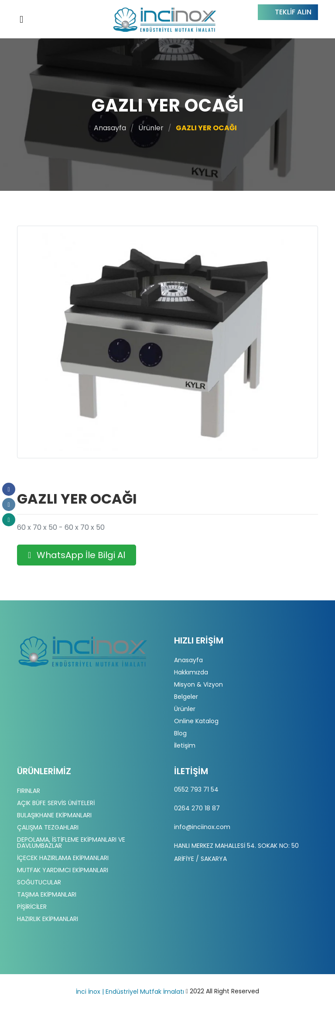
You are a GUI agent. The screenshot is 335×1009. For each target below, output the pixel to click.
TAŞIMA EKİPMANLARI (46, 894)
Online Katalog (196, 721)
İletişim (184, 745)
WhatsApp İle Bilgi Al (76, 555)
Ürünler (151, 128)
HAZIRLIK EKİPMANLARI (47, 919)
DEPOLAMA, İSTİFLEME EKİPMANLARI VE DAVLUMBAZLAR (71, 842)
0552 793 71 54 (196, 789)
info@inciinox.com (202, 827)
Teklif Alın (293, 12)
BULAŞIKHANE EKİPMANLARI (54, 815)
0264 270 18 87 (197, 808)
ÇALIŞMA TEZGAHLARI (48, 827)
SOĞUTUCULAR (39, 882)
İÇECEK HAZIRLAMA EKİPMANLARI (63, 858)
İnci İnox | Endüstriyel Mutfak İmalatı (130, 991)
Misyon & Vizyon (198, 684)
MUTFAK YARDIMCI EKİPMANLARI (62, 870)
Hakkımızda (191, 672)
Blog (180, 733)
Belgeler (186, 697)
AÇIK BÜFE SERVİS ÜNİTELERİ (56, 803)
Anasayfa (110, 128)
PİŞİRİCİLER (32, 907)
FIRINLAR (28, 791)
